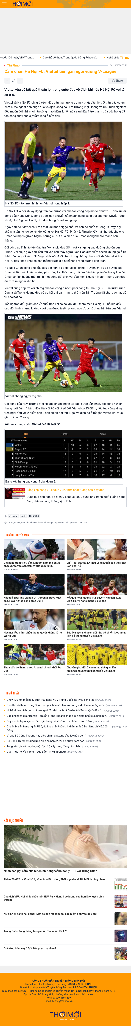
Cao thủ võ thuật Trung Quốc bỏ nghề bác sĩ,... (76, 57)
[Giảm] (7, 81)
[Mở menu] (4, 4)
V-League (13, 516)
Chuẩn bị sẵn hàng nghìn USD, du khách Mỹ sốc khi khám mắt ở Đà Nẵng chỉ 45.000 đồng (67, 728)
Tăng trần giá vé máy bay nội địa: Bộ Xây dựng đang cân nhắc (52, 746)
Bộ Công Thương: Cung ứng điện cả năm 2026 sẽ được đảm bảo (54, 741)
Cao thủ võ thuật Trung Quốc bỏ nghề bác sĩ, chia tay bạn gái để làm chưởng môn (64, 705)
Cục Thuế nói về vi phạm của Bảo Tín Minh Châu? (45, 751)
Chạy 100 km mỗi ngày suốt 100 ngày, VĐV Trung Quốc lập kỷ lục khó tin (59, 700)
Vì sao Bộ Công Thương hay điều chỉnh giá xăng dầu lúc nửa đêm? (55, 735)
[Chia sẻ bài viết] (117, 81)
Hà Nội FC (34, 516)
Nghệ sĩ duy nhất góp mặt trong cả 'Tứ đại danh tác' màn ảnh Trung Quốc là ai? (63, 710)
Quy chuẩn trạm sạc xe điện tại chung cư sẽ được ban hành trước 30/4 (58, 721)
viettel (23, 516)
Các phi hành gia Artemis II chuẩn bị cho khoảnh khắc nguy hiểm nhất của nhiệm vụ (65, 716)
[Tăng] (20, 81)
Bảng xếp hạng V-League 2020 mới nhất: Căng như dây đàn (65, 490)
